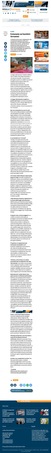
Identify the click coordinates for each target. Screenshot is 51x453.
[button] (25, 16)
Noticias (32, 12)
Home (23, 25)
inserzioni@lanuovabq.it (7, 442)
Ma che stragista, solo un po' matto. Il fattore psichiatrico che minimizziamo (32, 412)
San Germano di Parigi (37, 20)
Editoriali (28, 25)
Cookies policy (12, 446)
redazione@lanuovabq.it (7, 440)
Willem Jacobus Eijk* (5, 33)
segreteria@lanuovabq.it (7, 441)
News (32, 9)
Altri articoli (25, 401)
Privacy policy (5, 446)
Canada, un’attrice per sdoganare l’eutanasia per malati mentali (8, 420)
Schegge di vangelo (14, 20)
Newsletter (44, 12)
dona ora (44, 9)
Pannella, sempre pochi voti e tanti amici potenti (31, 420)
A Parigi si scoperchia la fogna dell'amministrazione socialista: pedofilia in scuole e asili (8, 413)
